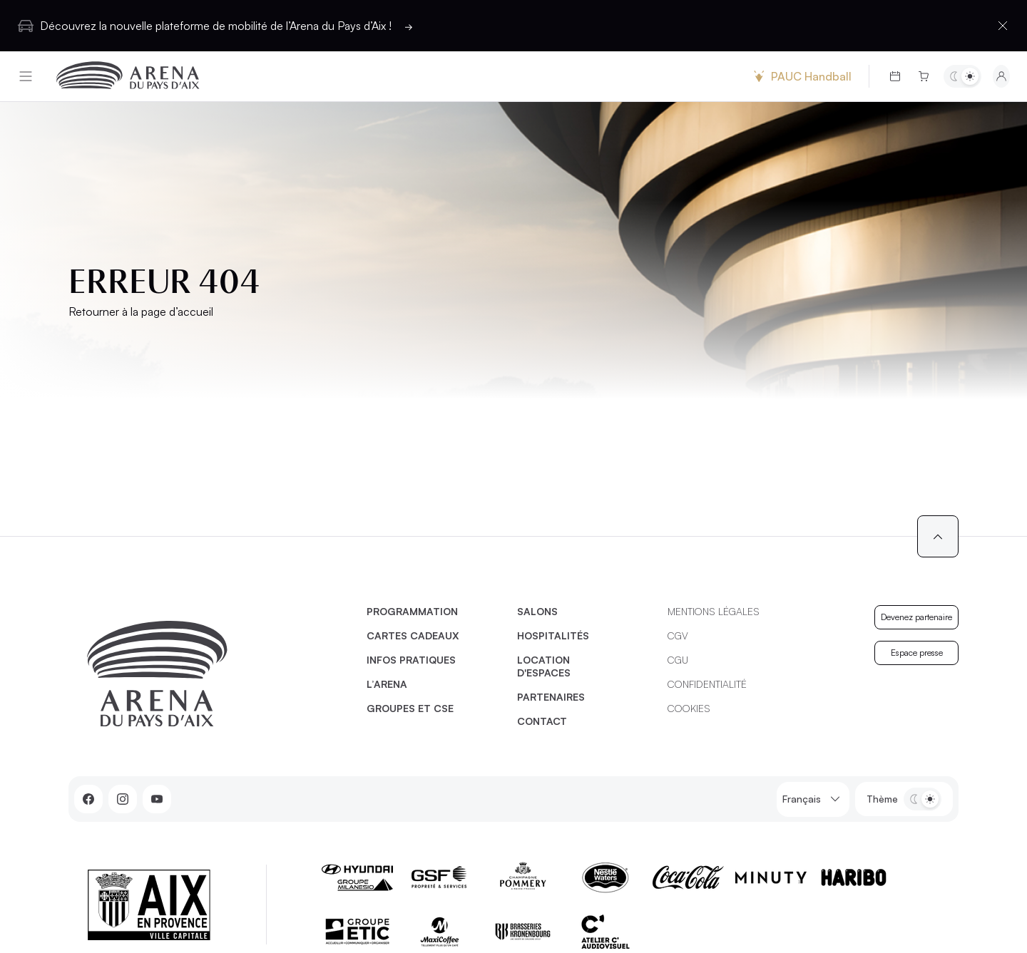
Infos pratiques (411, 660)
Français (813, 799)
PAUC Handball (801, 76)
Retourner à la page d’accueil (140, 311)
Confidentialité (707, 684)
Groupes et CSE (410, 708)
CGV (678, 635)
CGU (678, 660)
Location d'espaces (544, 666)
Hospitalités (553, 635)
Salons (537, 611)
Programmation (412, 611)
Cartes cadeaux (413, 635)
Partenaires (551, 697)
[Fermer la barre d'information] (1003, 25)
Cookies (689, 708)
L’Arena (387, 684)
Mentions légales (714, 611)
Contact (542, 721)
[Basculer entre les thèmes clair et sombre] (962, 76)
